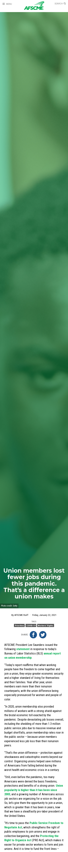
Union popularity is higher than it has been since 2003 (33, 790)
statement (23, 649)
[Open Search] (60, 3)
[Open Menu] (7, 4)
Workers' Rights (45, 625)
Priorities (19, 625)
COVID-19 (31, 625)
